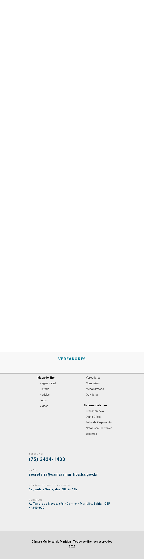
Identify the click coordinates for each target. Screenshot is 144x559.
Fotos (43, 400)
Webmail (91, 433)
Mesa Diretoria (95, 389)
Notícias (45, 394)
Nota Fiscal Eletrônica (99, 428)
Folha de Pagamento (99, 422)
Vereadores (93, 377)
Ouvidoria (92, 394)
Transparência (95, 411)
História (44, 389)
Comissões (93, 383)
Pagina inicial (48, 383)
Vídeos (44, 406)
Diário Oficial (93, 416)
